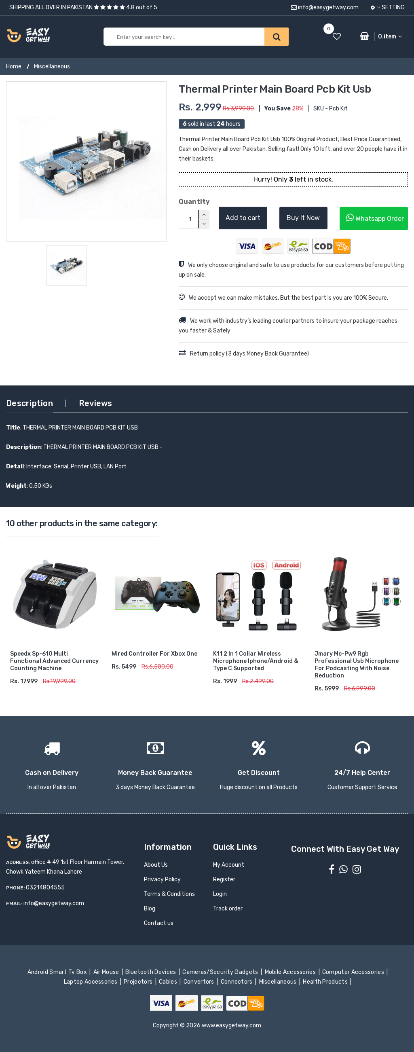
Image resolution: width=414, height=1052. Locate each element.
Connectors (237, 981)
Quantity (193, 201)
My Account (228, 864)
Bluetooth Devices (151, 972)
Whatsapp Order (375, 217)
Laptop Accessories (91, 981)
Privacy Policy (162, 879)
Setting (388, 7)
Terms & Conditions (169, 894)
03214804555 (45, 887)
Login (220, 894)
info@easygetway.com (325, 7)
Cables (169, 981)
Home (13, 66)
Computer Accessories (354, 972)
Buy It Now (303, 218)
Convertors (199, 981)
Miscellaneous (52, 66)
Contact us (158, 923)
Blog (149, 908)
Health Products (326, 981)
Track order (228, 908)
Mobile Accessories (290, 972)
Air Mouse (107, 972)
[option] (86, 161)
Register (224, 879)
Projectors (139, 981)
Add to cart (243, 218)
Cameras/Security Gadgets (221, 972)
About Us (156, 864)
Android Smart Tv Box (58, 972)
